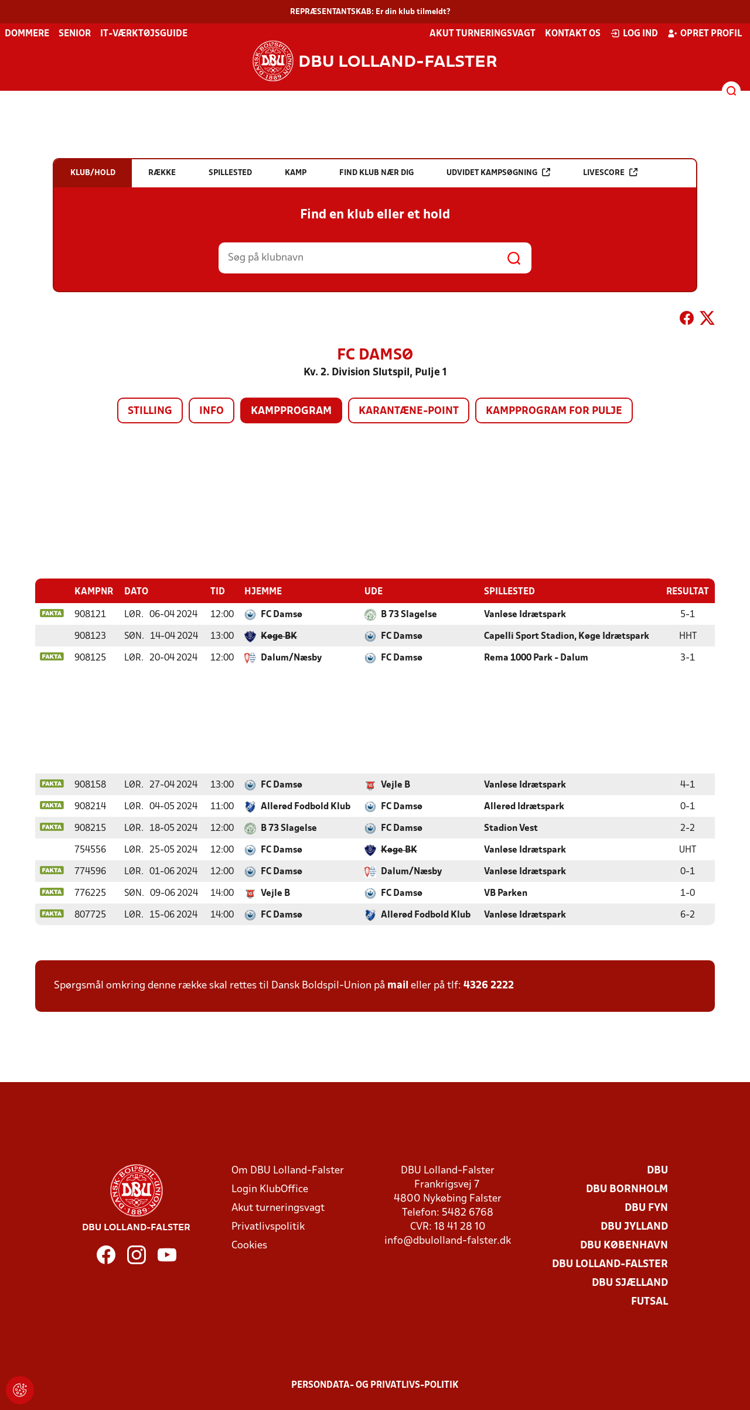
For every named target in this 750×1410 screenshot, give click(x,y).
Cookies (249, 1245)
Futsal (649, 1301)
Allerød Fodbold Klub (305, 806)
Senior (75, 34)
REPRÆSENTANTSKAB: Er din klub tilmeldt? (370, 12)
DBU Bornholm (627, 1189)
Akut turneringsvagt (482, 34)
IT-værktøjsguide (144, 34)
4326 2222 (488, 985)
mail (397, 985)
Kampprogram (291, 411)
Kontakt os (573, 34)
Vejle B (395, 785)
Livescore (610, 172)
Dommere (27, 34)
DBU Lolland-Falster (610, 1264)
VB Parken (505, 893)
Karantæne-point (409, 411)
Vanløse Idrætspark (525, 614)
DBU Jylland (634, 1226)
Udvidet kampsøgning (498, 172)
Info (211, 411)
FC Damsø (281, 614)
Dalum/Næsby (291, 657)
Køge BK (279, 636)
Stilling (150, 411)
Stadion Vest (511, 828)
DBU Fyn (646, 1208)
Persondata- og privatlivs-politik (375, 1385)
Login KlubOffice (269, 1189)
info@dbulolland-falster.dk (447, 1240)
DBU (657, 1170)
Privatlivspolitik (268, 1226)
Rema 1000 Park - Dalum (536, 657)
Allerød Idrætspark (524, 806)
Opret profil (704, 33)
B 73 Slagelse (409, 614)
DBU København (624, 1245)
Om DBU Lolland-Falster (287, 1170)
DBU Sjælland (630, 1283)
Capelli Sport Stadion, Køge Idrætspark (566, 636)
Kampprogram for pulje (554, 411)
